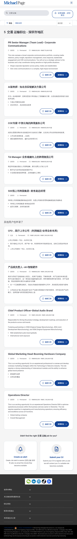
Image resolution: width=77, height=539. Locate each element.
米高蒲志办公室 (9, 518)
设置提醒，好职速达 (64, 14)
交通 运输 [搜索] (11, 13)
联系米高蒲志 (9, 511)
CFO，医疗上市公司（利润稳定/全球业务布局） (33, 230)
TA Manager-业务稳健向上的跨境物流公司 (30, 157)
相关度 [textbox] (60, 23)
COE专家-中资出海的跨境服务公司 (26, 123)
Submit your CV (56, 457)
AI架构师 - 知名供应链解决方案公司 (27, 87)
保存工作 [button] (48, 75)
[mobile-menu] (71, 2)
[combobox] (64, 23)
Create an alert (20, 457)
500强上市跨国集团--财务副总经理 (26, 191)
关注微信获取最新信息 (12, 497)
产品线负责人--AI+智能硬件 (22, 267)
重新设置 (18, 23)
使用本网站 (8, 490)
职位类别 (7, 504)
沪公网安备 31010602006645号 (23, 528)
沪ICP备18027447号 (9, 528)
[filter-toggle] (7, 23)
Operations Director (18, 395)
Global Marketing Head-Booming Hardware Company (37, 354)
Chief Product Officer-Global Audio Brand (30, 310)
